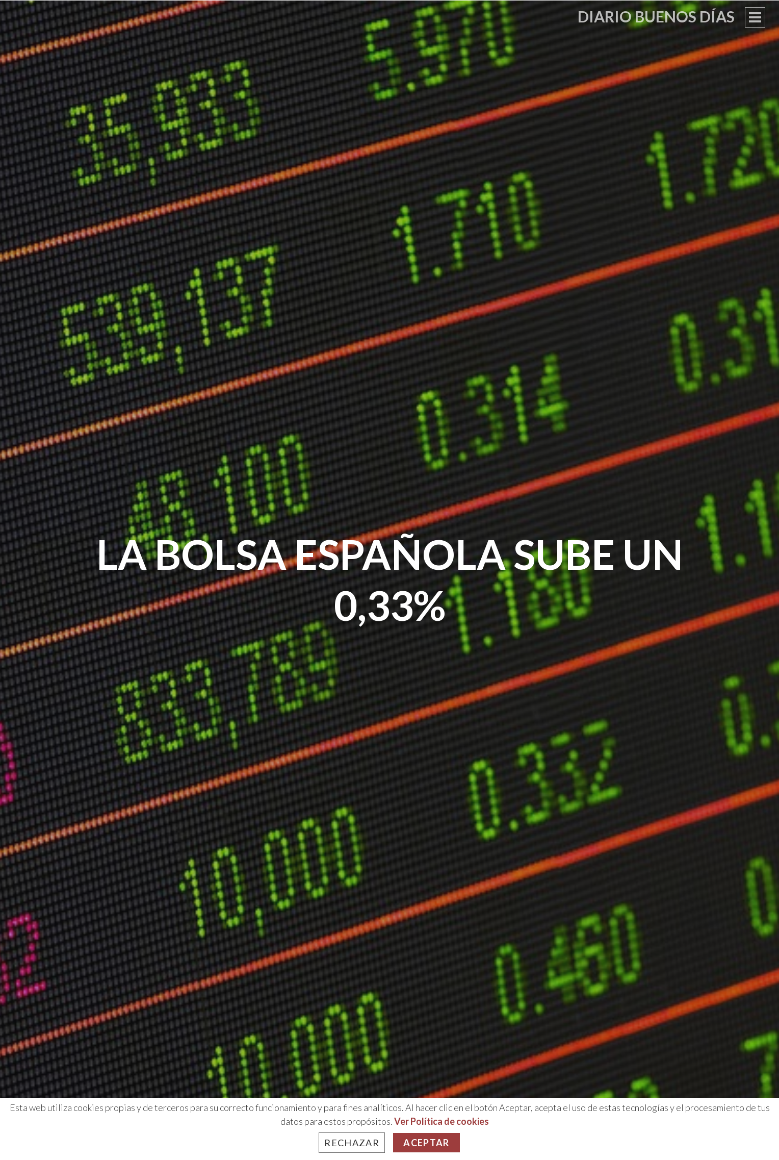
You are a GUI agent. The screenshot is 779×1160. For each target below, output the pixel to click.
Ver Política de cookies (441, 1121)
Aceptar (426, 1142)
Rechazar (351, 1142)
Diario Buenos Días (656, 16)
